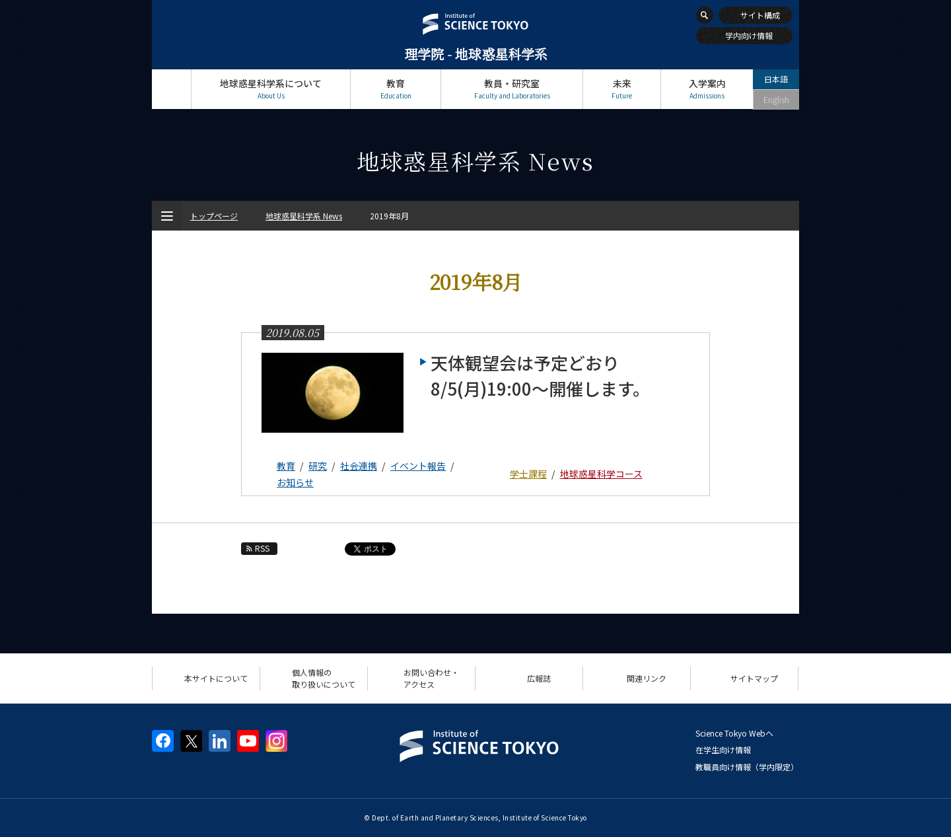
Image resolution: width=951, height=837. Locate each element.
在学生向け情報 (723, 749)
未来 (621, 89)
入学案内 (707, 89)
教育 (395, 89)
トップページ (171, 89)
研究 (317, 465)
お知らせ (295, 482)
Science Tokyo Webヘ (734, 733)
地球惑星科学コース (601, 473)
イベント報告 (418, 465)
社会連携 (358, 465)
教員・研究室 (511, 89)
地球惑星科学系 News (303, 215)
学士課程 (528, 473)
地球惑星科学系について (271, 89)
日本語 (776, 79)
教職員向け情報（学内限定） (746, 766)
